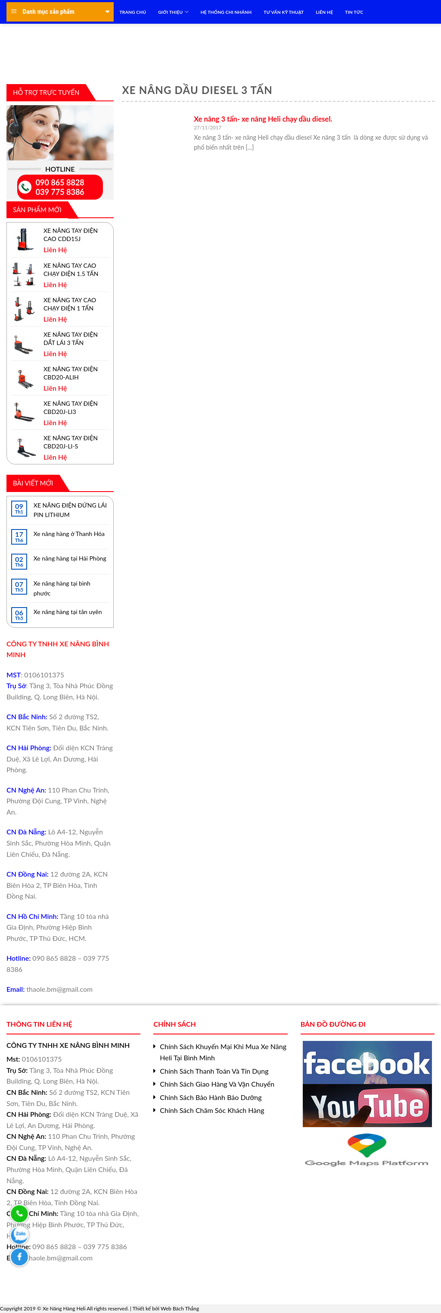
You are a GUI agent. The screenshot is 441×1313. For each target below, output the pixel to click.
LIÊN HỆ (324, 12)
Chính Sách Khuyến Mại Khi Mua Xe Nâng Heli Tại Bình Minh (223, 1052)
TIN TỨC (354, 12)
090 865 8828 (60, 182)
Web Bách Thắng (180, 1308)
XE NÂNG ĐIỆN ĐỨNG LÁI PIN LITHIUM (70, 509)
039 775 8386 (60, 192)
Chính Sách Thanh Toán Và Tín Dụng (214, 1071)
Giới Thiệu (173, 12)
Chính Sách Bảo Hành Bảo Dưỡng (210, 1097)
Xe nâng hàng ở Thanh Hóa (69, 533)
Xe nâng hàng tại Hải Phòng (70, 558)
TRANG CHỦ (133, 12)
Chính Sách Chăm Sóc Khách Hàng (212, 1110)
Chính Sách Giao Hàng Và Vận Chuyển (217, 1084)
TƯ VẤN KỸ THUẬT (284, 12)
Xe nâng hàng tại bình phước (62, 588)
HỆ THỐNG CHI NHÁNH (226, 12)
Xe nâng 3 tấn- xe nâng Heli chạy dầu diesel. (263, 119)
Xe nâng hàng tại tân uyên (68, 611)
